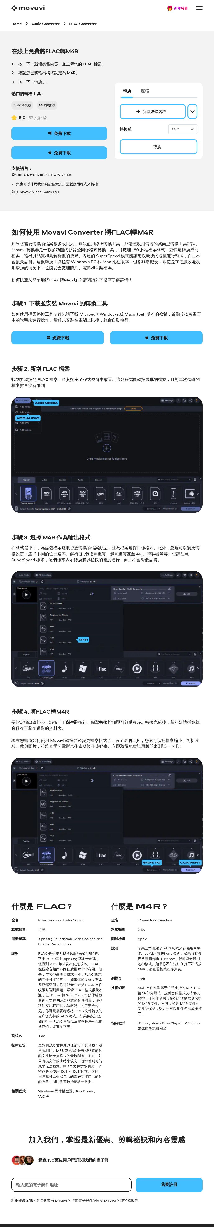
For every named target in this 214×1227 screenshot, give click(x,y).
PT (47, 175)
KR (69, 175)
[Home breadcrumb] (16, 23)
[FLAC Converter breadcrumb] (84, 23)
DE (26, 175)
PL (58, 175)
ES (42, 175)
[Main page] (28, 8)
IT (37, 175)
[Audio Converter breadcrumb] (46, 23)
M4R (183, 129)
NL (53, 175)
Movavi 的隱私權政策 (121, 1201)
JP (63, 175)
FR (32, 175)
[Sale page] (177, 8)
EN (20, 175)
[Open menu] (199, 8)
